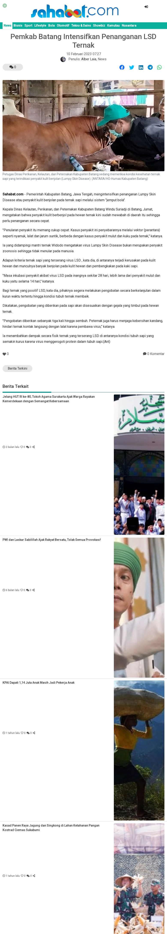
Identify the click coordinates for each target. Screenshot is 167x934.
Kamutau (113, 25)
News (7, 25)
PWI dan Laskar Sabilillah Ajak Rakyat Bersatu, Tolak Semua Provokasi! (52, 539)
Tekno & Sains (81, 25)
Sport (28, 25)
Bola (51, 25)
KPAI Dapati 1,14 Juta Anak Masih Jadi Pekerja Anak (38, 682)
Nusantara (129, 25)
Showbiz (99, 25)
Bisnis (18, 25)
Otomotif (63, 25)
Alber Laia (88, 59)
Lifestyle (40, 25)
